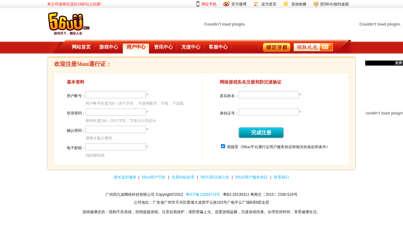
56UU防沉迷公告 (215, 177)
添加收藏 (298, 4)
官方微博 (239, 4)
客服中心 (218, 46)
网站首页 (81, 46)
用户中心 (136, 46)
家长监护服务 (125, 177)
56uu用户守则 (154, 177)
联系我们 (281, 177)
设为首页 (268, 4)
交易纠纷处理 (183, 177)
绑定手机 (209, 4)
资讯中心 (163, 46)
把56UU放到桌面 (334, 4)
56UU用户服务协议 (252, 177)
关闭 (398, 63)
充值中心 (190, 46)
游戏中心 (108, 46)
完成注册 (261, 132)
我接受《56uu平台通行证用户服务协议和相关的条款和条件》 (278, 147)
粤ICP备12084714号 (203, 194)
